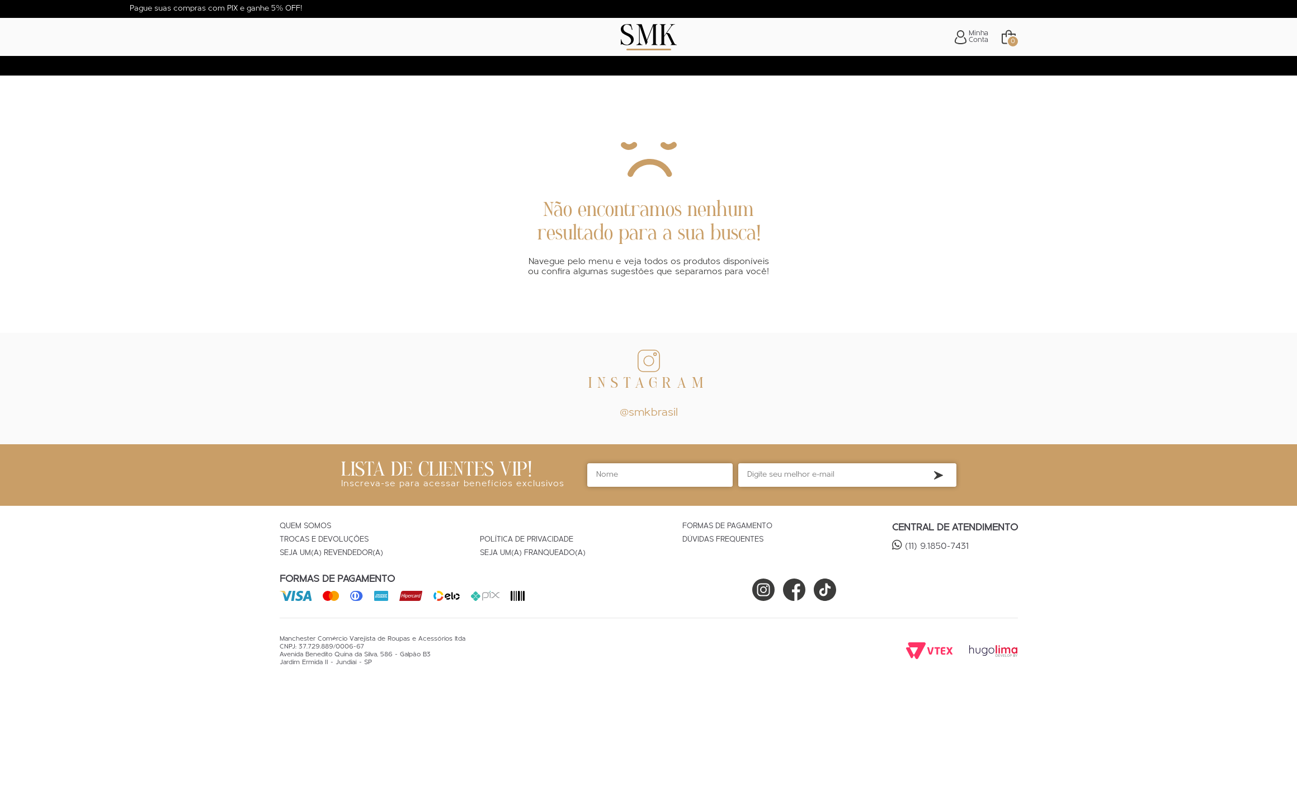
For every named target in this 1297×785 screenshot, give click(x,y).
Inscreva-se (938, 475)
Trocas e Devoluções (324, 540)
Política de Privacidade (526, 540)
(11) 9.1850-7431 (937, 546)
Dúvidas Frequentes (722, 540)
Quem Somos (305, 526)
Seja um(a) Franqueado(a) (533, 553)
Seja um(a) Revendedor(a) (331, 553)
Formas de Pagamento (727, 526)
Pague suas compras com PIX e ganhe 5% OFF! (216, 8)
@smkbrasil (649, 413)
